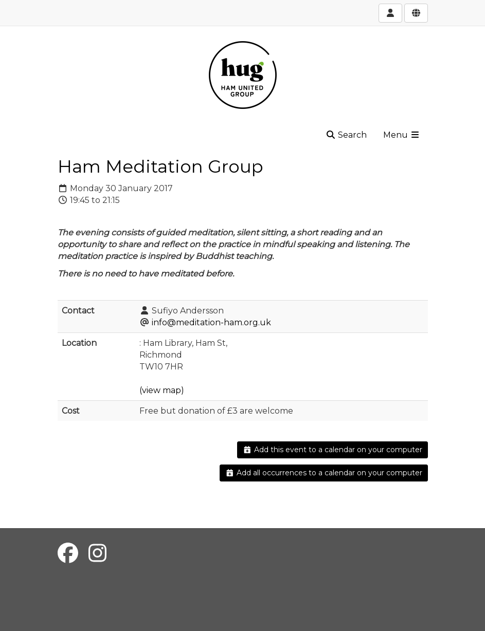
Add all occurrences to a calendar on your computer (323, 472)
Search (346, 135)
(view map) (161, 390)
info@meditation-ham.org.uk (211, 322)
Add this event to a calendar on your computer (332, 449)
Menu (401, 135)
